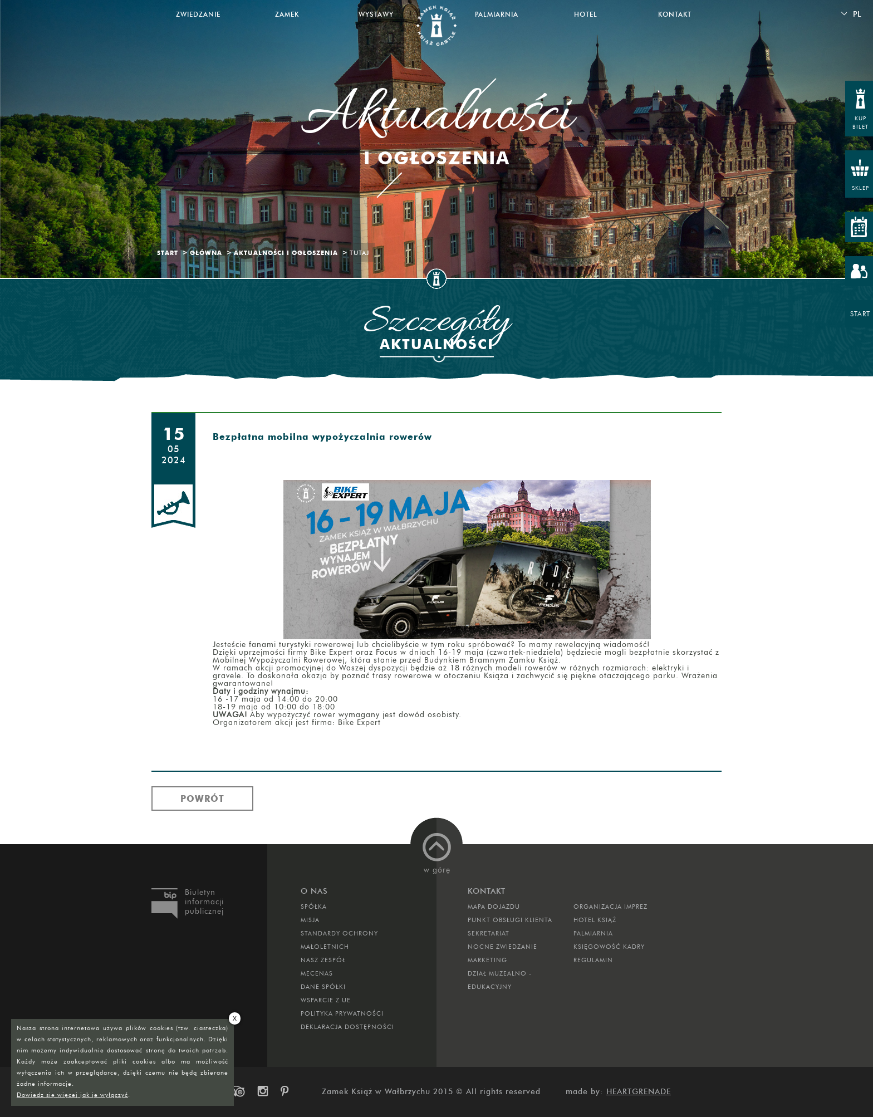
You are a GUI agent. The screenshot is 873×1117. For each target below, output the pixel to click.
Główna (206, 253)
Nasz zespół (323, 960)
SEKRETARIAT (488, 933)
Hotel (585, 14)
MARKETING (487, 960)
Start (167, 253)
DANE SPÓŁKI (323, 987)
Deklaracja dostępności (347, 1027)
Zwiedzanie (198, 14)
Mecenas (317, 973)
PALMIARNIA (593, 933)
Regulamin (593, 960)
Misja (310, 920)
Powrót (202, 798)
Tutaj (359, 253)
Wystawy (376, 14)
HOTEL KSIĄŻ (594, 920)
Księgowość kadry (609, 947)
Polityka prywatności (342, 1013)
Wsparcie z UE (326, 1000)
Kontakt (674, 14)
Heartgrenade (638, 1091)
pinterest (288, 1091)
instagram (262, 1091)
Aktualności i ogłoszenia (286, 253)
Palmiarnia (496, 14)
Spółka (314, 906)
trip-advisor (236, 1091)
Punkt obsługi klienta (510, 920)
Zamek (287, 14)
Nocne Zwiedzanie (502, 947)
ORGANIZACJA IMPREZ (610, 906)
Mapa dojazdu (494, 906)
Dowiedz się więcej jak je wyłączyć (72, 1095)
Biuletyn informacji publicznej (204, 902)
